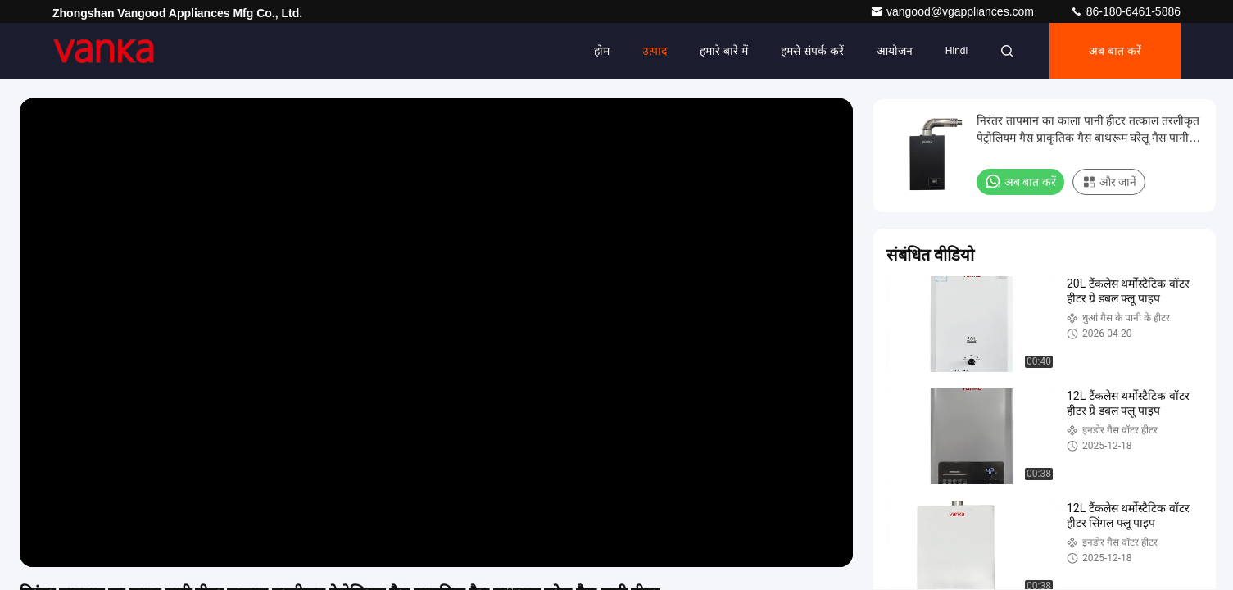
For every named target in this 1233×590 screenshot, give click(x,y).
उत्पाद (654, 50)
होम (602, 50)
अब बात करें (1115, 50)
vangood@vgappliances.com (953, 11)
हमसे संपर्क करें (812, 50)
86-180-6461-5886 (1125, 11)
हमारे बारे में (724, 50)
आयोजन (895, 50)
